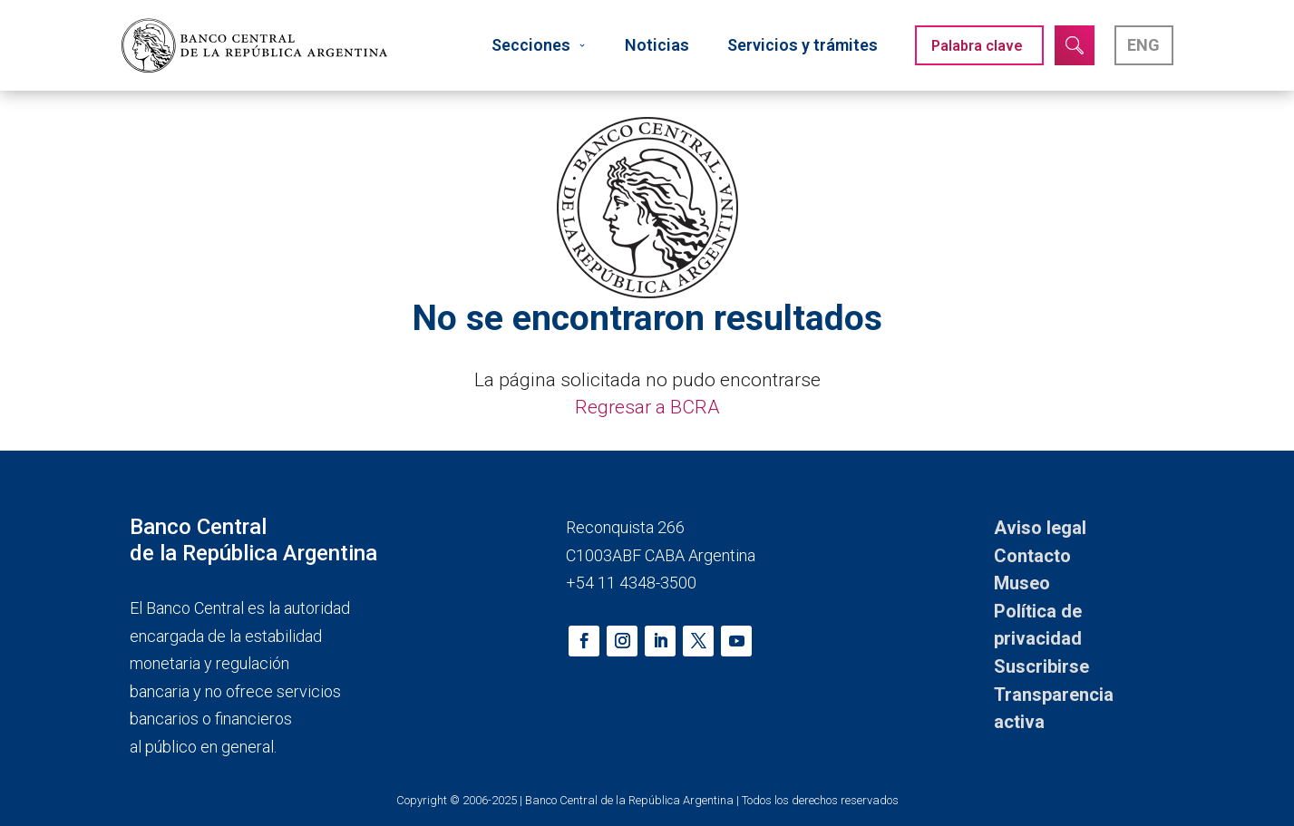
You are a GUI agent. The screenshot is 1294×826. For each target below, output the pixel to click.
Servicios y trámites (802, 44)
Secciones (539, 44)
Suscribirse (1041, 666)
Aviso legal (1040, 528)
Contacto (1032, 556)
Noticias (657, 44)
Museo (1022, 583)
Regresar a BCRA (647, 407)
